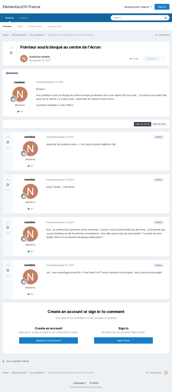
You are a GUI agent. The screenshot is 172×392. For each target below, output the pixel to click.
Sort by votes (142, 124)
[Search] (128, 17)
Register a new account (48, 340)
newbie (45, 56)
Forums (7, 26)
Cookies (94, 382)
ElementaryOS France (21, 7)
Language (79, 382)
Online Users (35, 26)
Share (134, 58)
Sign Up (162, 6)
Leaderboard (55, 26)
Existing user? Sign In (138, 7)
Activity (23, 17)
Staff (20, 26)
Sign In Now (123, 340)
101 (20, 111)
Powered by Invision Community (86, 387)
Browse (10, 19)
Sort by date (159, 124)
